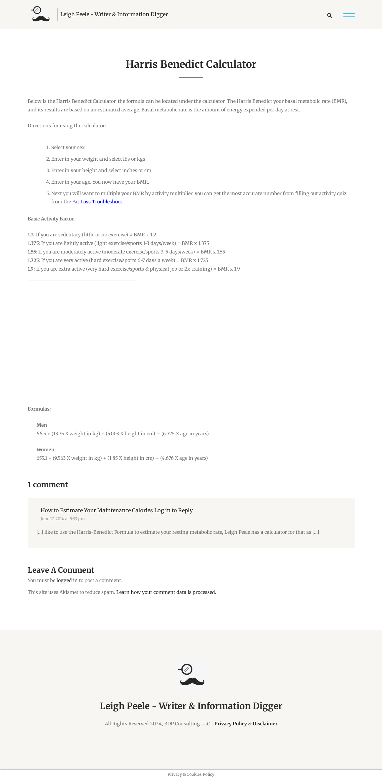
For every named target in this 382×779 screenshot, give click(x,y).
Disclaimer (265, 724)
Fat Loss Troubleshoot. (97, 202)
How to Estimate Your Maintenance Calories (97, 510)
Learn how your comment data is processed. (166, 592)
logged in (67, 580)
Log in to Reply (173, 510)
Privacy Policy (230, 724)
